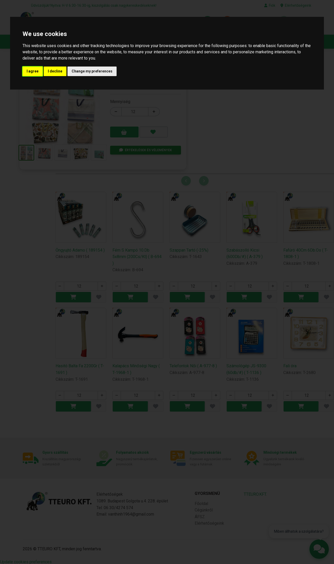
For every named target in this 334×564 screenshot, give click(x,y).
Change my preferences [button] (92, 71)
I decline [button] (55, 71)
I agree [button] (33, 71)
